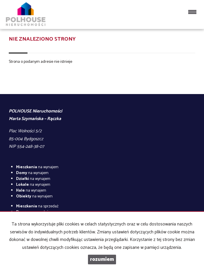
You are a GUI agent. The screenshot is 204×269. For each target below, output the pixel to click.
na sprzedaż (37, 206)
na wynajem (37, 167)
